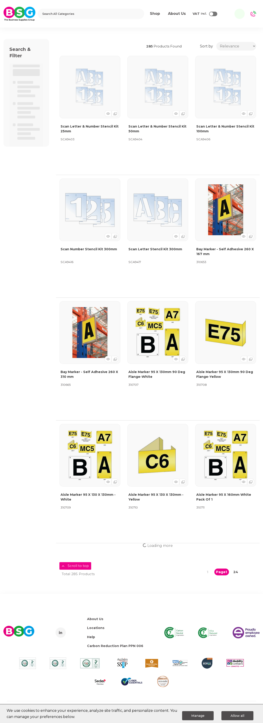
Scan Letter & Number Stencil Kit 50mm (157, 128)
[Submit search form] (138, 13)
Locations (95, 628)
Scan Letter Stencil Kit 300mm (155, 249)
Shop (155, 13)
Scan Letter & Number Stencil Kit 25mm (90, 128)
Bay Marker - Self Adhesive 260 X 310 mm (89, 374)
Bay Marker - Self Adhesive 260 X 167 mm (225, 251)
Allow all (237, 716)
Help (91, 637)
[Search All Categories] (91, 14)
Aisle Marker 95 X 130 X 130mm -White (88, 497)
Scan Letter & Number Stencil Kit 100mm (225, 128)
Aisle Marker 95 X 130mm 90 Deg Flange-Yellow (224, 374)
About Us (95, 619)
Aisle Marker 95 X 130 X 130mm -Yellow (155, 497)
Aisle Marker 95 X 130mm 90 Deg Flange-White (156, 374)
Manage (198, 716)
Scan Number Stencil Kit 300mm (89, 249)
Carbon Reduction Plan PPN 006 (115, 646)
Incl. (200, 14)
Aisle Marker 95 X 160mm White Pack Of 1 (223, 497)
